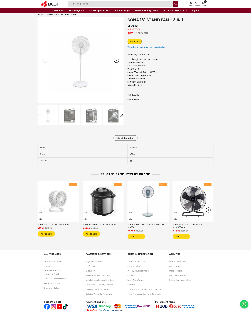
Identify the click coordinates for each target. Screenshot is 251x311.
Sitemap (131, 284)
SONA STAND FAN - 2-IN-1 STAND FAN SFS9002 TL (145, 226)
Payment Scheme (94, 261)
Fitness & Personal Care (55, 278)
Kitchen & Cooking (52, 274)
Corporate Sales (51, 288)
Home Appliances (52, 270)
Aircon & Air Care (52, 283)
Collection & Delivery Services (99, 284)
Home (40, 14)
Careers (131, 275)
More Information (125, 138)
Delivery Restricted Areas (97, 289)
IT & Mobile (49, 266)
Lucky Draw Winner (136, 280)
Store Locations (176, 270)
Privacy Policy (133, 266)
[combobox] (121, 4)
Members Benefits (177, 275)
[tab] (125, 138)
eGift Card (90, 266)
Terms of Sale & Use (136, 261)
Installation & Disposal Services (100, 280)
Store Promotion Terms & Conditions (144, 294)
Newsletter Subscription (180, 280)
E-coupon (90, 270)
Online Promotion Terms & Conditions (144, 289)
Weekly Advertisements (138, 270)
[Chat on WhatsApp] (244, 304)
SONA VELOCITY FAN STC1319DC (53, 224)
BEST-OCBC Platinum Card (98, 275)
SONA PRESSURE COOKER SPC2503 (99, 224)
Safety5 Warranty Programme (100, 294)
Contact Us (174, 266)
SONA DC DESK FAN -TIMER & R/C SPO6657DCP (189, 226)
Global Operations (177, 261)
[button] (41, 213)
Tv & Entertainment (53, 261)
